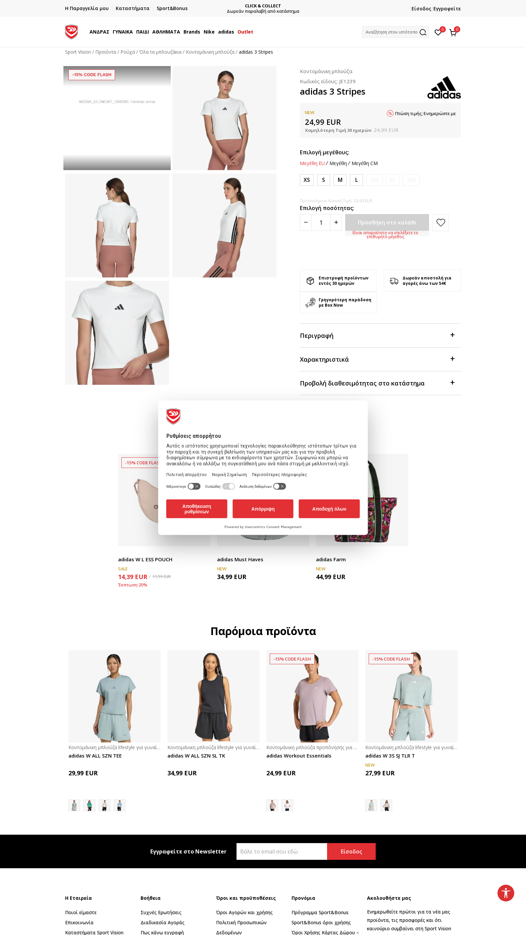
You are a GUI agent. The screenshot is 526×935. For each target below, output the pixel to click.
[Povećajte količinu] (336, 222)
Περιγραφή (377, 335)
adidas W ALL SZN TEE (95, 755)
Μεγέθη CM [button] (365, 163)
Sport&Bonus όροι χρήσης (321, 922)
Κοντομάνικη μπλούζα (210, 52)
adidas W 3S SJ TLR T (390, 755)
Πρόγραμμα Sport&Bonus (320, 912)
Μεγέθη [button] (338, 163)
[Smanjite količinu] (306, 222)
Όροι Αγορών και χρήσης (244, 912)
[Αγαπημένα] (438, 32)
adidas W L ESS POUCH (145, 559)
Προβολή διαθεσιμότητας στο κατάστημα (377, 382)
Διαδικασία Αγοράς (163, 922)
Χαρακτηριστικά (377, 358)
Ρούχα (127, 52)
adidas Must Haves (240, 559)
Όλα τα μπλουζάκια (160, 52)
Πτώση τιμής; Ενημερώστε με (425, 113)
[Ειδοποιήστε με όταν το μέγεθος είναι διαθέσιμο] (374, 180)
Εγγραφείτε (447, 8)
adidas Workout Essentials (298, 755)
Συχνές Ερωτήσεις (161, 912)
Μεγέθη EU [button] (312, 163)
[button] (395, 32)
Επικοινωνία (79, 922)
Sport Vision (78, 52)
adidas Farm (331, 559)
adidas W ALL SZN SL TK (196, 755)
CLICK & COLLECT (324, 5)
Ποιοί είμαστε (81, 912)
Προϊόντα (105, 52)
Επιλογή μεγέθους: (324, 152)
